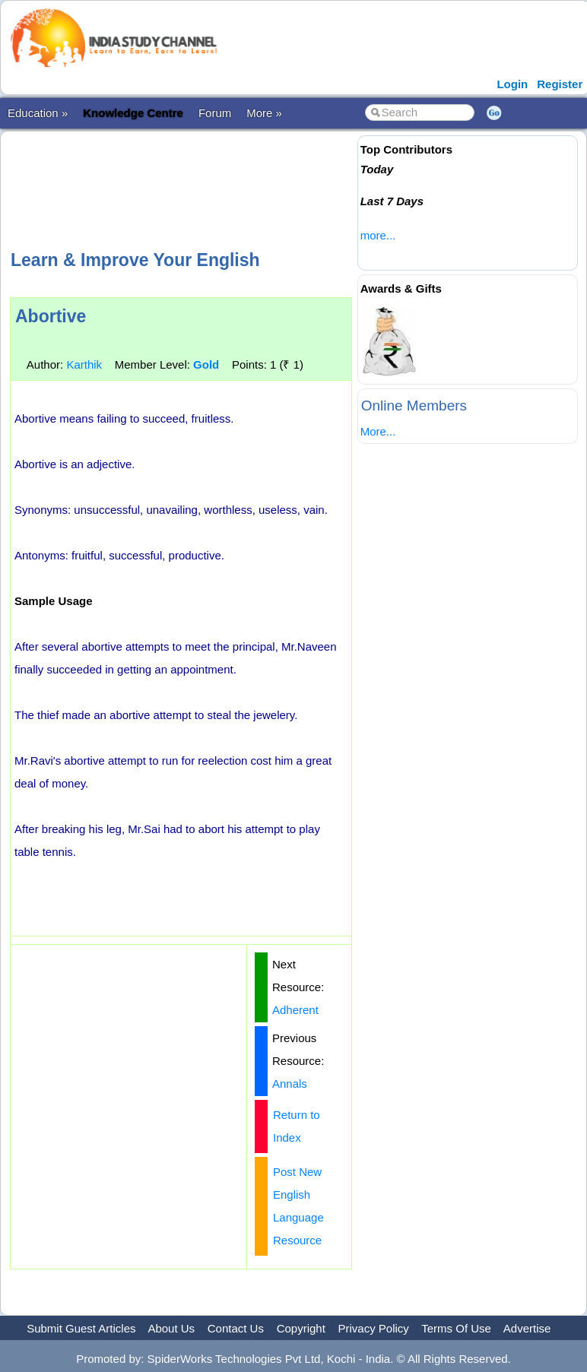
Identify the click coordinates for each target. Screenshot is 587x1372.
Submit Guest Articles (81, 1328)
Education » (38, 112)
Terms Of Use (456, 1328)
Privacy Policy (373, 1328)
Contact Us (236, 1328)
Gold (206, 364)
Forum (214, 112)
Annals (289, 1083)
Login (512, 84)
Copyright (301, 1328)
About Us (171, 1328)
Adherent (295, 1009)
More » (264, 112)
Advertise (527, 1328)
